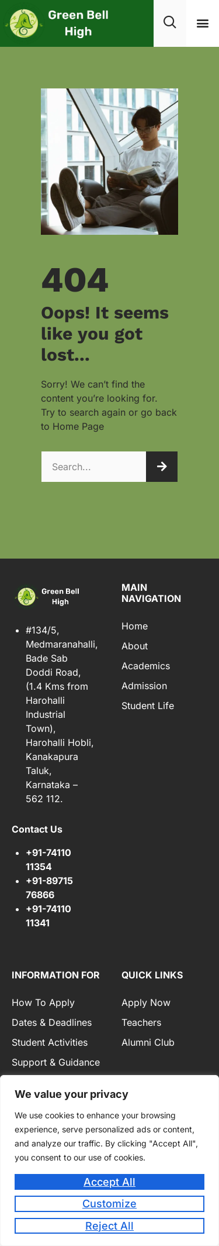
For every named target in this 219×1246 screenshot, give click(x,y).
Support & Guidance (56, 1062)
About (134, 646)
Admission (144, 686)
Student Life (147, 705)
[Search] (162, 466)
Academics (145, 666)
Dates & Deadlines (52, 1022)
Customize (109, 1203)
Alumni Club (148, 1042)
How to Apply (43, 1002)
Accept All (109, 1182)
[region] (109, 1160)
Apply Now (146, 1002)
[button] (202, 23)
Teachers (141, 1022)
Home (134, 626)
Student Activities (50, 1042)
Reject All (109, 1226)
